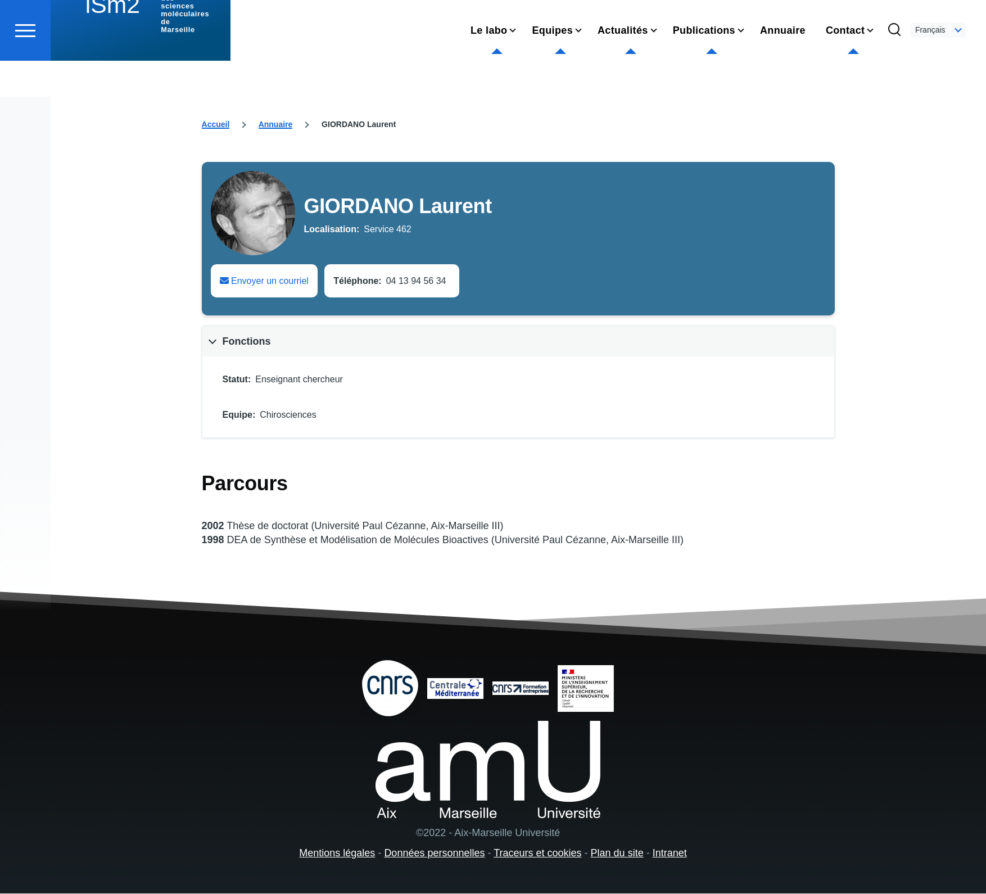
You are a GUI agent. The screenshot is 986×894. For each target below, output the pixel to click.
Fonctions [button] (247, 341)
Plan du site (617, 853)
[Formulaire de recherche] (894, 70)
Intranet (670, 853)
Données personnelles (434, 853)
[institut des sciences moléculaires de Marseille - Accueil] (140, 50)
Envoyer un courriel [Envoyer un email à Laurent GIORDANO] (264, 281)
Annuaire (276, 124)
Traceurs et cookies (537, 853)
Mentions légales (337, 853)
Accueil (216, 124)
